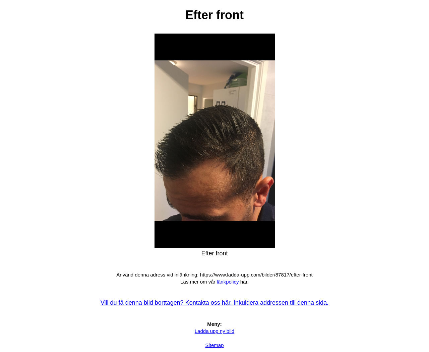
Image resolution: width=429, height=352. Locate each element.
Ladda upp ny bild (214, 331)
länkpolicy (228, 282)
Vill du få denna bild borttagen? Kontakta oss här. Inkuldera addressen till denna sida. (214, 302)
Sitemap (214, 345)
